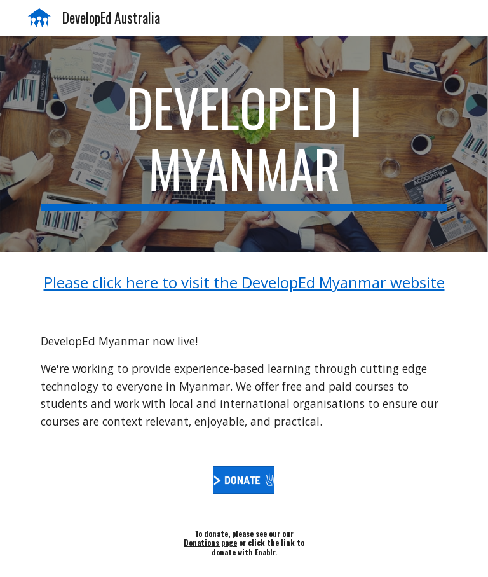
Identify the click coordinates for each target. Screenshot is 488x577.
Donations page (210, 542)
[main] (244, 143)
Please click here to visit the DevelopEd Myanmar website (244, 282)
